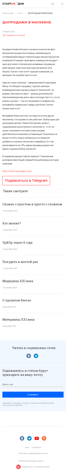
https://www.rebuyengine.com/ (17, 171)
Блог (27, 447)
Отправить (33, 394)
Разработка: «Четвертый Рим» (36, 467)
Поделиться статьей (13, 35)
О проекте (36, 447)
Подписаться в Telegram (26, 180)
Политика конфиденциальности (33, 453)
